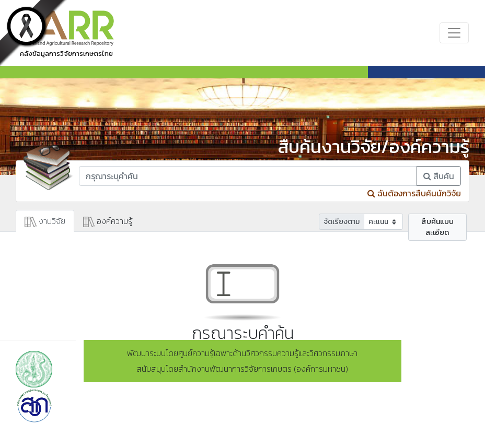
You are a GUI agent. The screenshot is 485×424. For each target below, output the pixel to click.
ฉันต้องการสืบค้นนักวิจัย (414, 193)
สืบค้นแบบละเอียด (437, 227)
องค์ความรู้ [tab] (108, 221)
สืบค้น (438, 176)
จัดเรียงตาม (342, 221)
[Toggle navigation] (454, 32)
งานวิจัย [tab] (45, 221)
